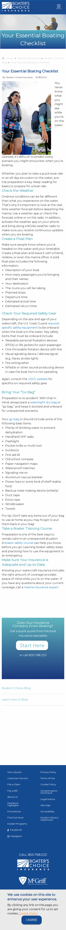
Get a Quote (14, 772)
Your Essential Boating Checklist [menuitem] (30, 62)
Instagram (14, 836)
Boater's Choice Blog (16, 688)
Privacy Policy (48, 772)
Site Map (45, 805)
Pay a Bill (12, 790)
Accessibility (47, 811)
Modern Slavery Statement (49, 818)
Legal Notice (47, 799)
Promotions (14, 811)
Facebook (14, 830)
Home (7, 58)
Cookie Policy (28, 913)
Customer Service (17, 778)
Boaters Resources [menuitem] (29, 58)
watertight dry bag (43, 402)
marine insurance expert (41, 587)
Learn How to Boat (15, 699)
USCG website (38, 379)
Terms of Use (47, 778)
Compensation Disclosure (48, 791)
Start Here (32, 645)
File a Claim (13, 784)
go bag (14, 419)
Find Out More (15, 817)
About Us (12, 797)
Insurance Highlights (13, 804)
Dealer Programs (17, 823)
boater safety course (18, 543)
